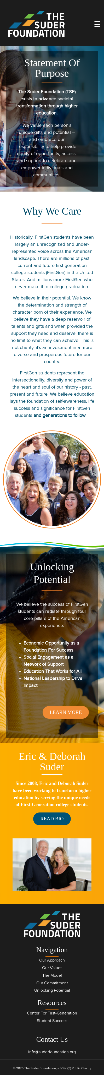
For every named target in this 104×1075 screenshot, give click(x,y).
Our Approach (52, 960)
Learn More (66, 712)
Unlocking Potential (52, 990)
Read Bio (51, 818)
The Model (52, 975)
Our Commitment (52, 983)
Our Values (52, 968)
